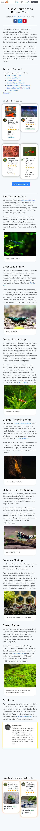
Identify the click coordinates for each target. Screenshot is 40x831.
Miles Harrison (18, 17)
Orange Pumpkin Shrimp (16, 83)
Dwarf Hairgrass (23, 438)
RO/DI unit (23, 382)
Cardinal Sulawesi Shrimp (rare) (18, 88)
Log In (27, 2)
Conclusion (6, 93)
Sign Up (34, 2)
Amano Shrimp (12, 90)
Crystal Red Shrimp (14, 80)
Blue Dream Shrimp (14, 75)
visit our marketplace (24, 716)
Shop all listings (21, 184)
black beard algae (19, 653)
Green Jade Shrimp (13, 78)
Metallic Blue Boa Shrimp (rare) (18, 85)
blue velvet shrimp (28, 200)
